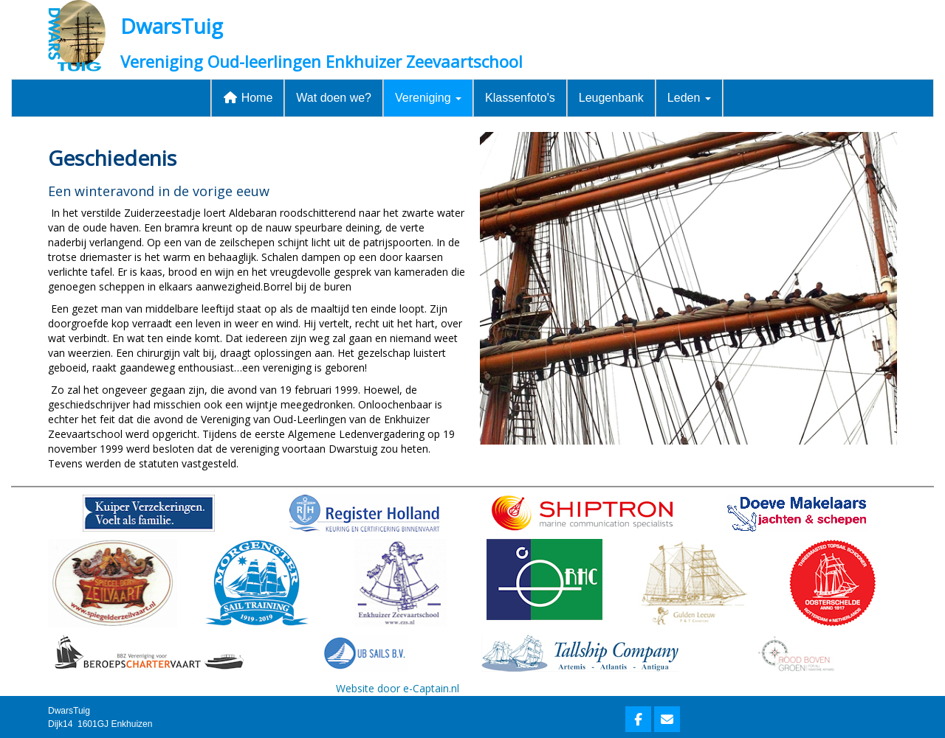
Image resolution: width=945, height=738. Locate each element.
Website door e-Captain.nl (397, 688)
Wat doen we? (333, 97)
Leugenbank (611, 97)
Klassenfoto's (520, 97)
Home (247, 97)
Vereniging (428, 97)
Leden (689, 97)
